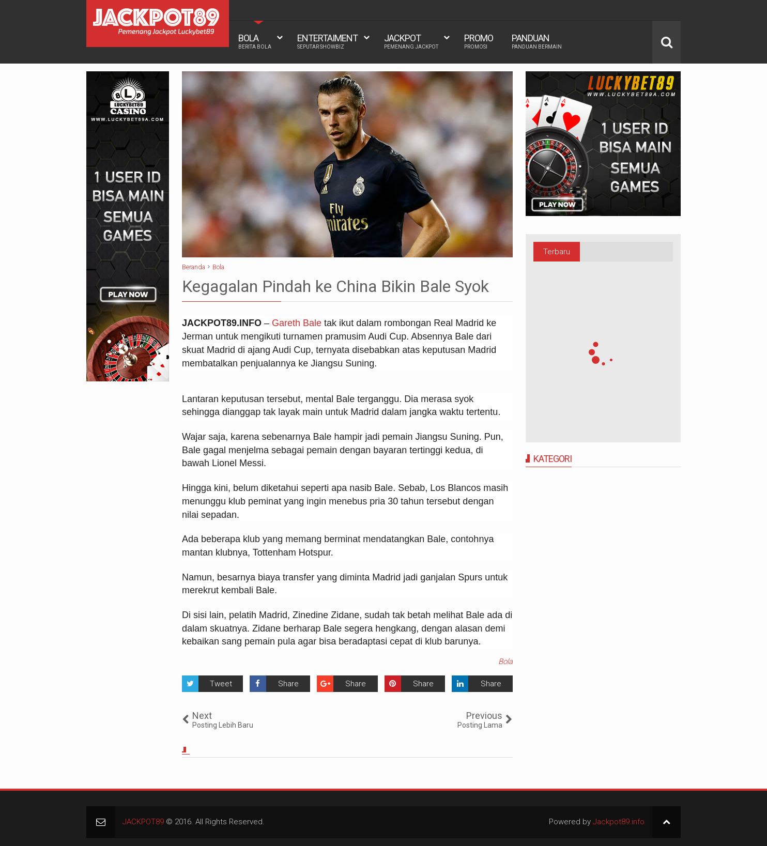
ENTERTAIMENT (327, 41)
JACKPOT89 (143, 821)
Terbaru (556, 251)
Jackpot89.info (619, 821)
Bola (505, 661)
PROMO (478, 41)
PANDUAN (537, 41)
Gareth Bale (296, 323)
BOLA (254, 41)
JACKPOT (411, 41)
